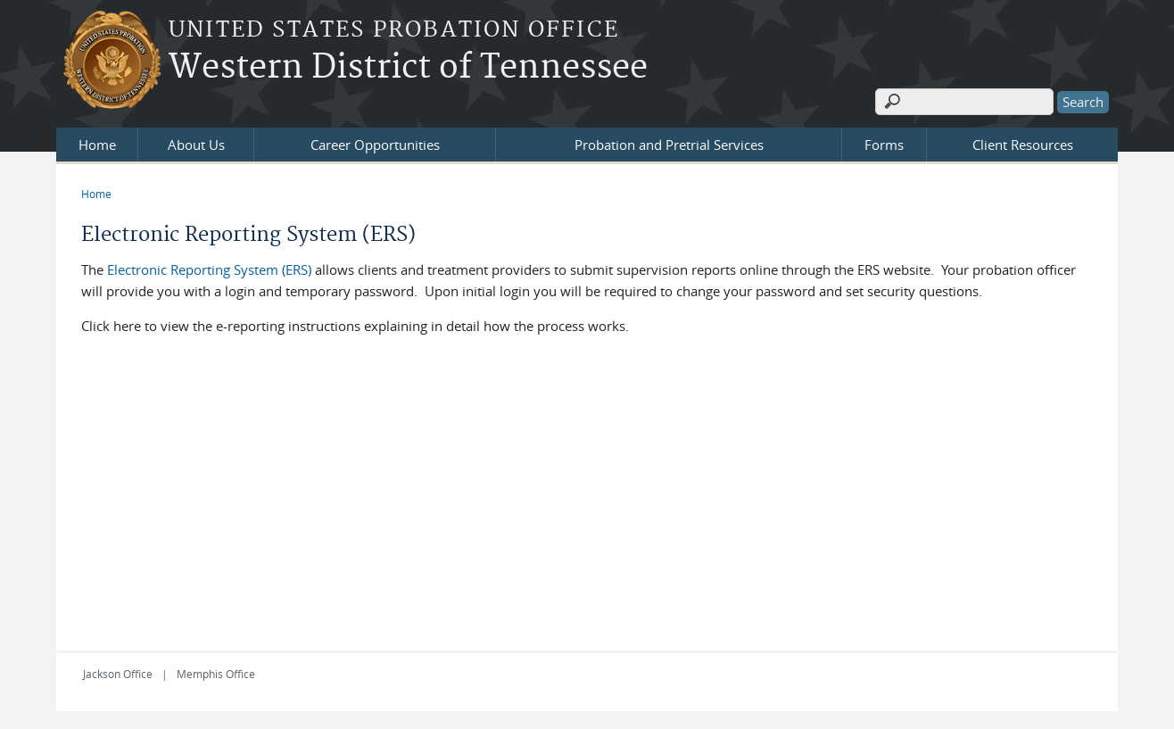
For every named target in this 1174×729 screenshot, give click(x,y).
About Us (196, 144)
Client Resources (1022, 144)
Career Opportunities (375, 144)
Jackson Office (118, 674)
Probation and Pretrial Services (669, 144)
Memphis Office (216, 674)
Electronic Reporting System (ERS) (211, 269)
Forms (884, 144)
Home (97, 144)
